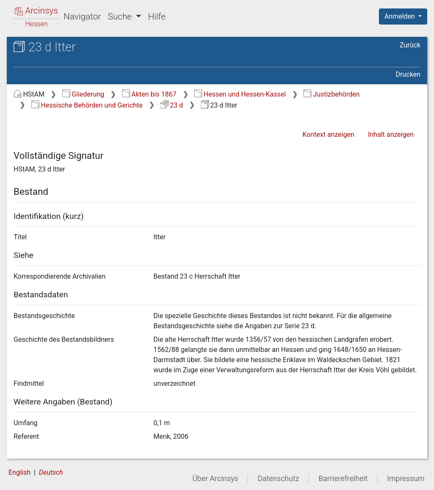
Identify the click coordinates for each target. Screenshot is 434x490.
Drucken (408, 74)
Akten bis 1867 (149, 94)
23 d (171, 105)
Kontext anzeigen (328, 134)
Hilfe (156, 16)
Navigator (82, 16)
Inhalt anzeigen (391, 134)
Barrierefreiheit (343, 478)
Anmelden (400, 16)
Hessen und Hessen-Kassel (240, 94)
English (19, 472)
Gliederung (83, 94)
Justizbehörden (331, 94)
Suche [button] (121, 16)
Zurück (410, 45)
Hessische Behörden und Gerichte (87, 105)
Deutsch (51, 472)
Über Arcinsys (215, 478)
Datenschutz (278, 478)
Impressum (406, 478)
